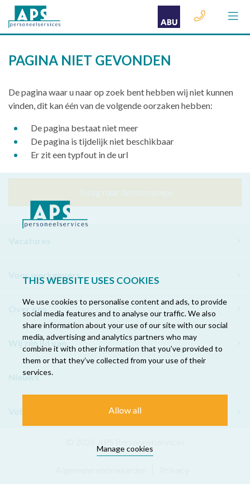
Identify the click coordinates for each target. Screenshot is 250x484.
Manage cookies (125, 448)
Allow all (125, 410)
